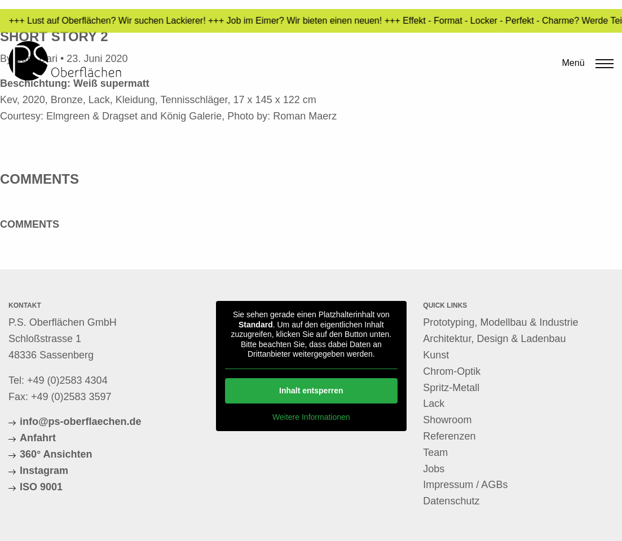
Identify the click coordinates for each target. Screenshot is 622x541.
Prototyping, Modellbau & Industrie (500, 322)
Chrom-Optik (451, 371)
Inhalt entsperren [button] (311, 390)
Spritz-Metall (451, 387)
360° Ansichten (56, 454)
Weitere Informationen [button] (311, 417)
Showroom (447, 419)
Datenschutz (451, 501)
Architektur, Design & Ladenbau (494, 338)
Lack (433, 403)
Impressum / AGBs (465, 484)
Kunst (436, 355)
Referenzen (449, 436)
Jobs (433, 469)
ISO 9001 (41, 487)
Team (435, 452)
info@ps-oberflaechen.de (81, 421)
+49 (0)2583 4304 (67, 380)
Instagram (44, 470)
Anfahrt (38, 438)
